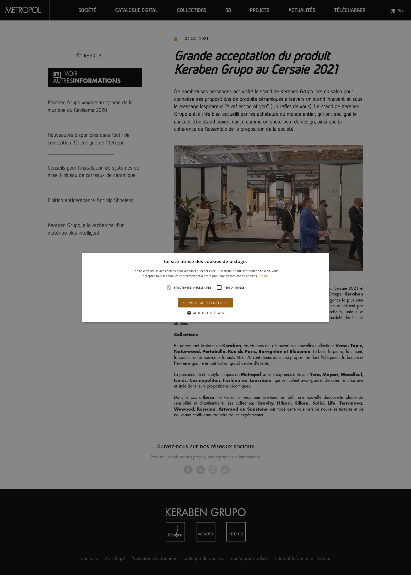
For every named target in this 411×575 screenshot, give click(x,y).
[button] (205, 287)
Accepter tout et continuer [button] (205, 303)
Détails (263, 276)
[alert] (205, 287)
